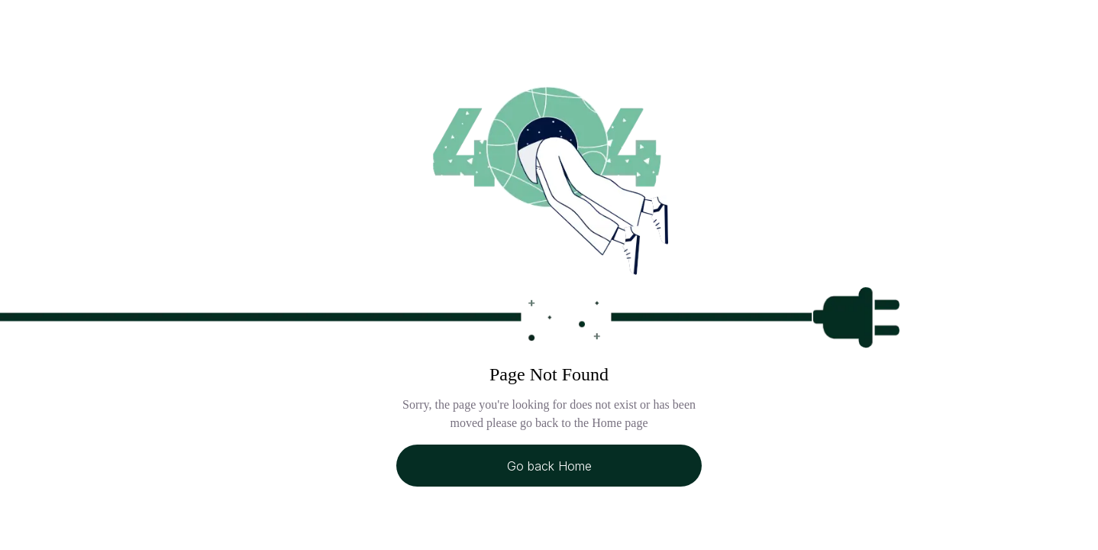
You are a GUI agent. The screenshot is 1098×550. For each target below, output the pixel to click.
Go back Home (549, 466)
